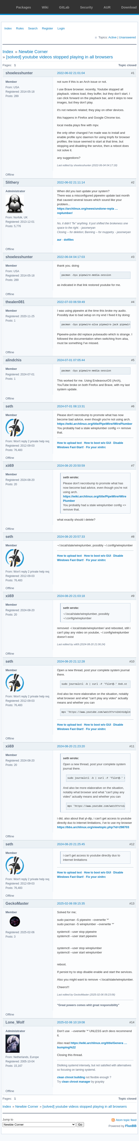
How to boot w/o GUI (97, 443)
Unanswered (127, 37)
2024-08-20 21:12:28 (71, 661)
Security (86, 7)
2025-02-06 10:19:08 (71, 1022)
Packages (23, 7)
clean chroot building (71, 1077)
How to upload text (69, 443)
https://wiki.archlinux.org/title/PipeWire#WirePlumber (94, 423)
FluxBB (130, 1126)
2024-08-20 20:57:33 (71, 536)
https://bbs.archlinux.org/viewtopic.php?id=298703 (93, 827)
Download (129, 7)
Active (112, 37)
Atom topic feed (126, 1120)
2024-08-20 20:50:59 (71, 465)
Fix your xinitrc (96, 447)
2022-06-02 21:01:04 (71, 73)
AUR (107, 7)
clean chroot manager (76, 1081)
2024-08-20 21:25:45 (71, 844)
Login (61, 28)
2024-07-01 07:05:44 (71, 360)
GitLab (64, 7)
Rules (20, 28)
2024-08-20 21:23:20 (71, 746)
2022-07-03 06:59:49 (71, 302)
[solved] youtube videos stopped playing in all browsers (59, 56)
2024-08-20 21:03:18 (71, 596)
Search (33, 28)
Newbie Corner (33, 51)
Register (47, 28)
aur (59, 239)
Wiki (45, 7)
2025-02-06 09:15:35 (71, 903)
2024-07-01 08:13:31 (71, 406)
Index (8, 28)
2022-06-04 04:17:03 (71, 257)
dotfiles (69, 239)
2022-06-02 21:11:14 (71, 182)
